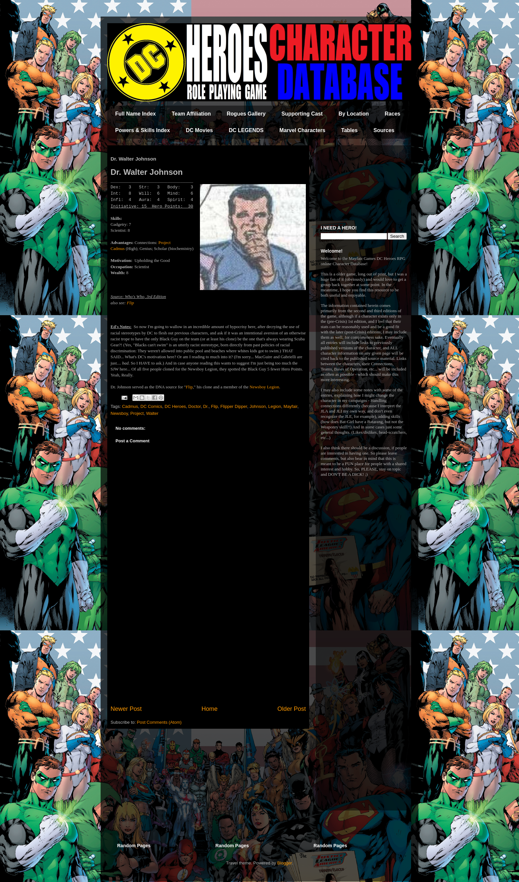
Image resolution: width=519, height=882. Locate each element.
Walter (152, 413)
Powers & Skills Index (142, 130)
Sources (383, 130)
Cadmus (130, 406)
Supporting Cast (301, 114)
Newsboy (119, 413)
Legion (274, 406)
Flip (130, 302)
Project (137, 413)
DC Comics (151, 406)
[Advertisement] (208, 650)
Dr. (206, 406)
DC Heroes (175, 406)
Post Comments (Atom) (159, 722)
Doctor (194, 406)
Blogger (284, 862)
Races (392, 114)
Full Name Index (135, 114)
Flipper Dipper (233, 406)
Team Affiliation (191, 114)
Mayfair (291, 406)
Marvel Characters (302, 130)
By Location (354, 114)
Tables (349, 130)
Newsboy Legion (264, 386)
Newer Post (126, 709)
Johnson (258, 406)
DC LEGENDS (246, 130)
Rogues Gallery (246, 114)
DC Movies (199, 130)
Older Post (291, 709)
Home (210, 709)
